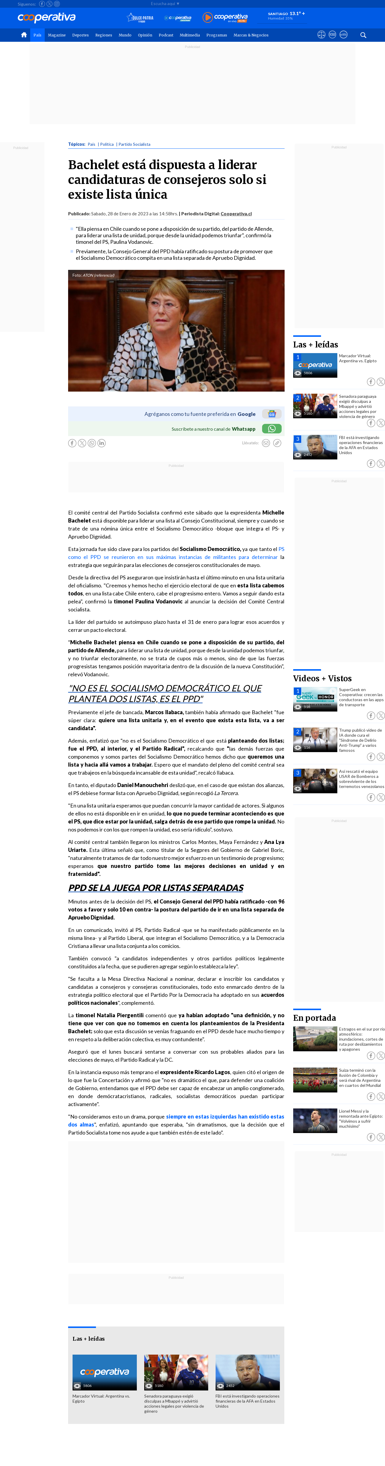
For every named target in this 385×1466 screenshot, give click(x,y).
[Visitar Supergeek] (343, 40)
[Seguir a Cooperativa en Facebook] (42, 4)
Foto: (77, 275)
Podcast (166, 35)
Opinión (145, 35)
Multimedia (190, 35)
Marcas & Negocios (251, 35)
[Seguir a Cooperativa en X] (49, 4)
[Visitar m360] (332, 40)
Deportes (80, 35)
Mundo (125, 35)
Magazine (57, 35)
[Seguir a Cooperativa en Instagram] (57, 4)
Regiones (103, 35)
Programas (216, 35)
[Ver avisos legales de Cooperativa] (321, 40)
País (37, 35)
